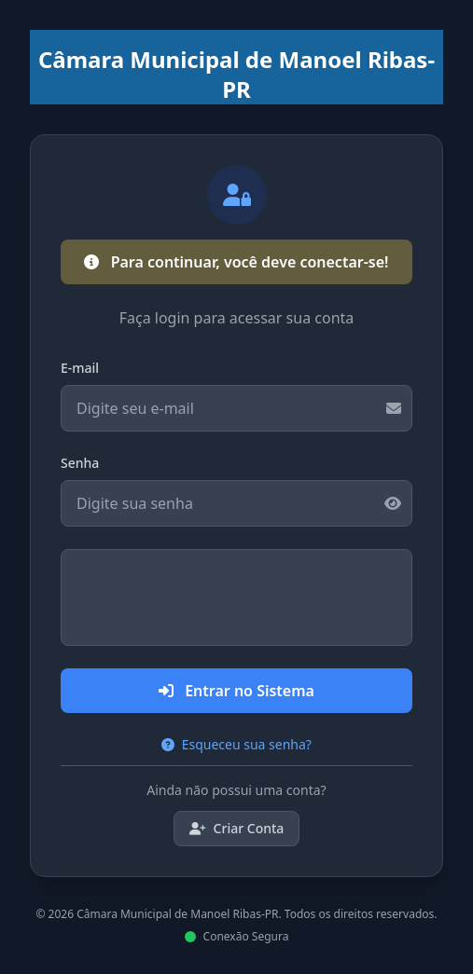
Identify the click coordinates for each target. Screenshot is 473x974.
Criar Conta (237, 828)
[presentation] (237, 597)
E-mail (80, 368)
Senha (80, 463)
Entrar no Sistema (236, 690)
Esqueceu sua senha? (236, 744)
